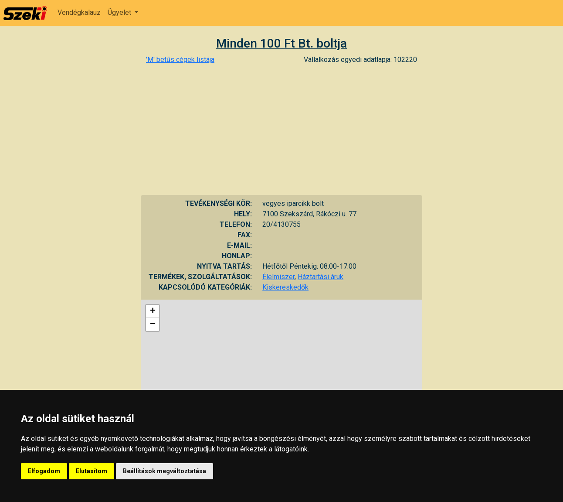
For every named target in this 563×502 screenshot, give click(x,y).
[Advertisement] (281, 129)
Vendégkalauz (79, 12)
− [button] (153, 324)
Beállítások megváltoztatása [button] (164, 471)
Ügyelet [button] (120, 12)
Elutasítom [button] (91, 471)
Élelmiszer (278, 277)
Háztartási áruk (320, 277)
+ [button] (153, 311)
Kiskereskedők (285, 287)
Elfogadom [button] (44, 471)
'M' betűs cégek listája (180, 59)
